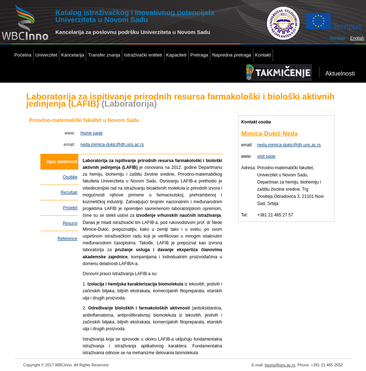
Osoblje (70, 177)
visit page (266, 156)
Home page (91, 133)
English (357, 38)
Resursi (70, 223)
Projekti (70, 207)
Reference (67, 238)
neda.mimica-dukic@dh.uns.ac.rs (112, 144)
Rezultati (69, 192)
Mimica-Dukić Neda (269, 133)
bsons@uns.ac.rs (280, 365)
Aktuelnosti (340, 73)
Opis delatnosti (62, 161)
